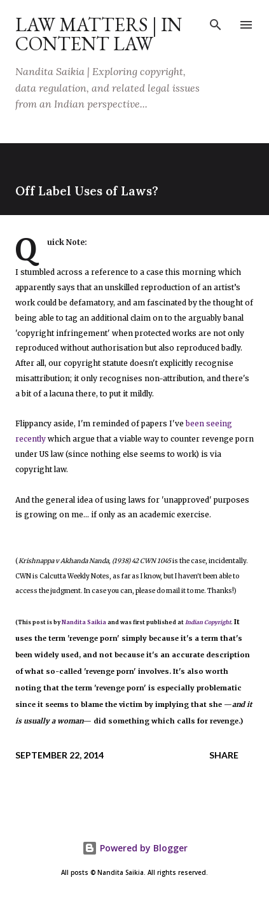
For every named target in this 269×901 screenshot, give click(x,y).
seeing (219, 423)
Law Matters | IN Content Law (98, 34)
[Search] (215, 23)
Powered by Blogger (135, 848)
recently (30, 439)
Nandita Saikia (84, 622)
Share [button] (223, 755)
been (195, 423)
